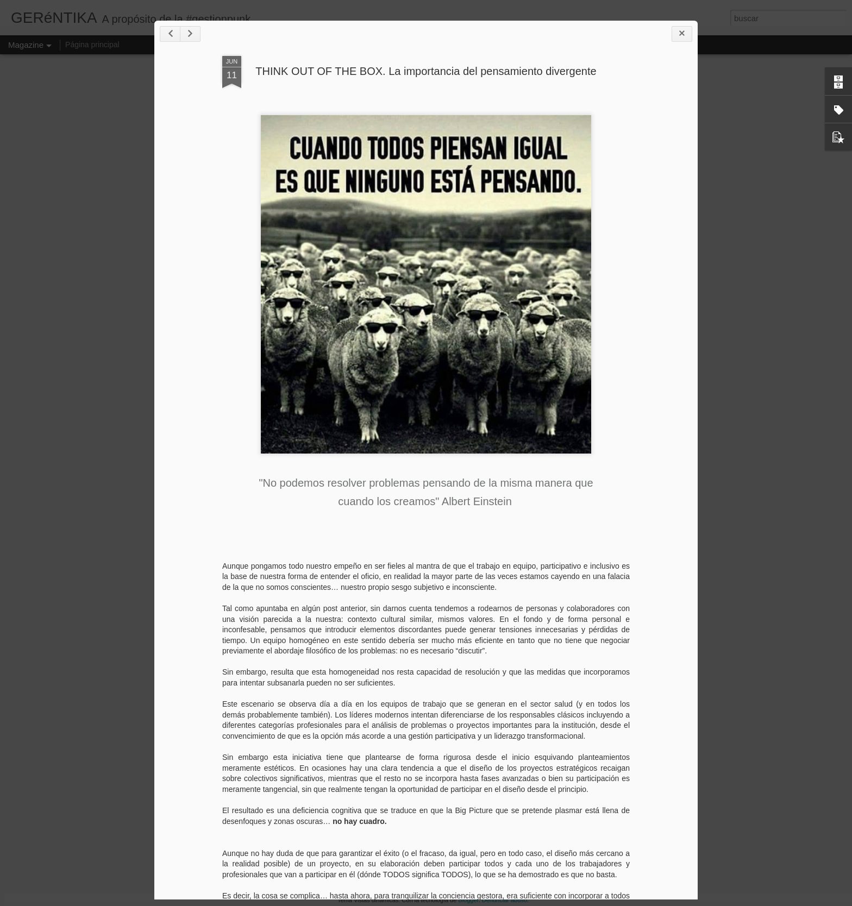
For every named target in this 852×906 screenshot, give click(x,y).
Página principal (92, 44)
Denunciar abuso (504, 900)
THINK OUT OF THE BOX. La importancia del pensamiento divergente (425, 71)
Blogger (468, 900)
